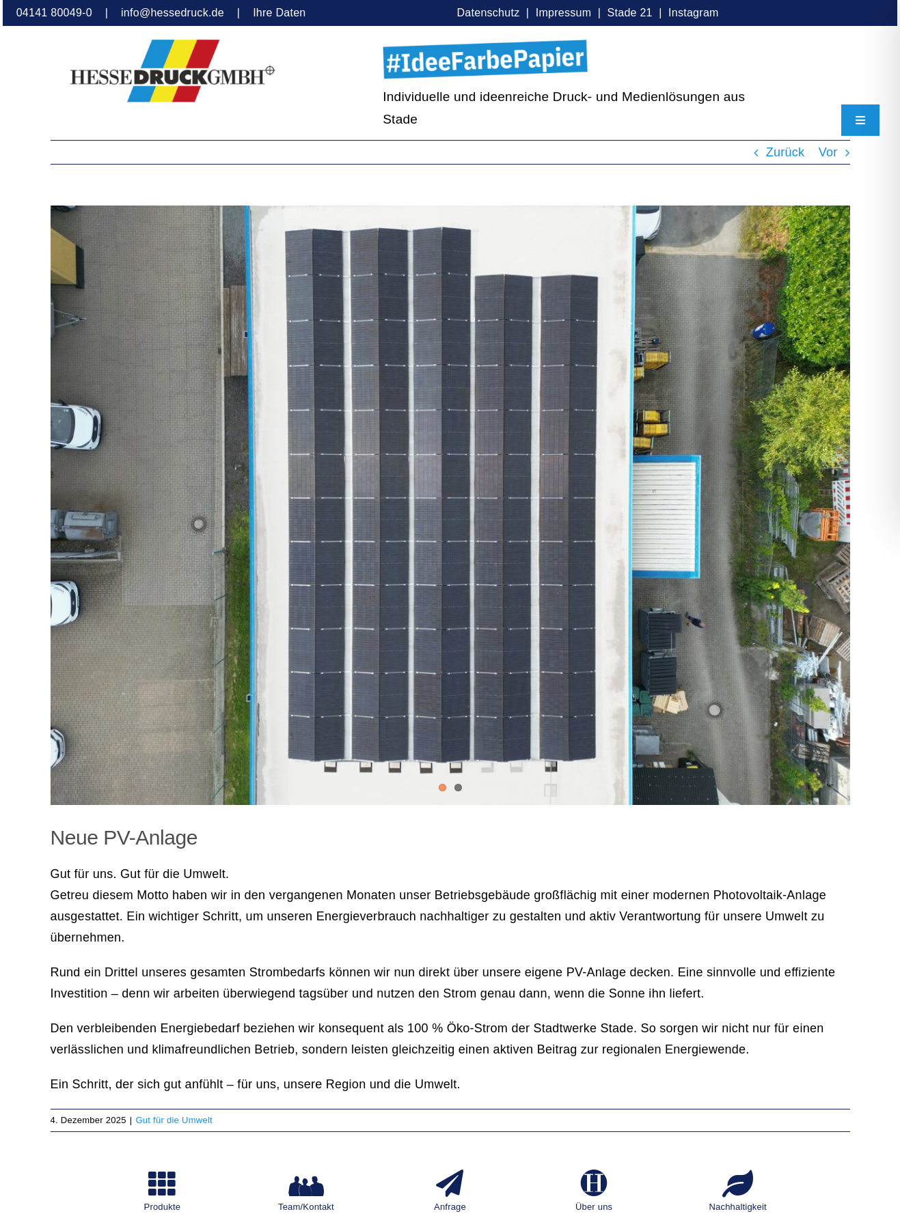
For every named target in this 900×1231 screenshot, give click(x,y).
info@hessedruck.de (172, 12)
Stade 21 (630, 12)
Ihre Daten (279, 12)
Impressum (564, 12)
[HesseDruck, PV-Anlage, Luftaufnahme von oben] (450, 505)
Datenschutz (490, 12)
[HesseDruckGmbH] (172, 46)
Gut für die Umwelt (174, 1120)
